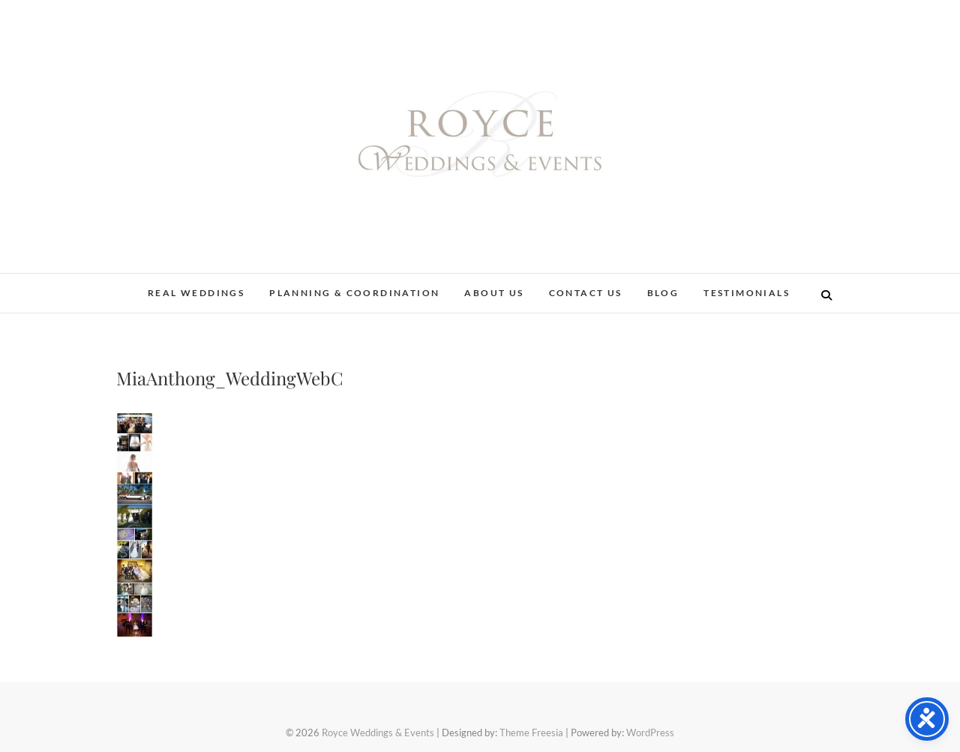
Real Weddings (196, 292)
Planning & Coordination (354, 292)
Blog (663, 292)
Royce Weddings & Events (378, 733)
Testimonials (747, 292)
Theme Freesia (531, 733)
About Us (494, 292)
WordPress (650, 733)
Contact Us (585, 292)
